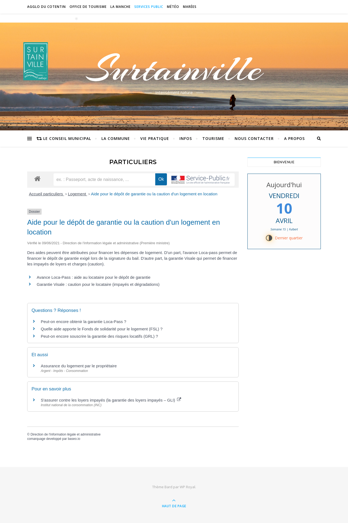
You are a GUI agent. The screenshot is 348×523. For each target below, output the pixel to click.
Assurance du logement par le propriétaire (79, 366)
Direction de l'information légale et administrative (65, 434)
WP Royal (187, 486)
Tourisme (213, 138)
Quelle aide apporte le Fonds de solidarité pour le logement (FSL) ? (102, 329)
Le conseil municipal (67, 138)
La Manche (120, 6)
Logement (77, 194)
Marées (190, 6)
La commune (115, 138)
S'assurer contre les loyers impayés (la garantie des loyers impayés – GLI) (111, 400)
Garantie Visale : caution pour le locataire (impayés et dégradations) (98, 284)
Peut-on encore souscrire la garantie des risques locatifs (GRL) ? (99, 336)
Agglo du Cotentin (46, 6)
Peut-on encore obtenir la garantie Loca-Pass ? (83, 321)
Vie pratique (154, 138)
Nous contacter (254, 138)
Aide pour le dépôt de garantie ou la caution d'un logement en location (154, 194)
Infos (185, 138)
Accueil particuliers (46, 194)
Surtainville (174, 68)
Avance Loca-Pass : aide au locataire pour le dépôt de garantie (93, 277)
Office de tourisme (88, 6)
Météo (173, 6)
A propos (294, 138)
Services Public (148, 6)
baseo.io (74, 439)
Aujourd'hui (284, 184)
